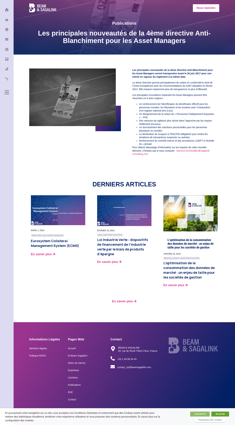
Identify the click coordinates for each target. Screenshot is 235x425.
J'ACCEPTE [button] (199, 414)
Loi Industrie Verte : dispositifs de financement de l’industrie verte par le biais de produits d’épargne (122, 246)
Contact (72, 399)
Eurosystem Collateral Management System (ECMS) (55, 243)
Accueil (72, 348)
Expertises (73, 370)
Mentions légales (38, 348)
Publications (74, 385)
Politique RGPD (37, 355)
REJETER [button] (220, 414)
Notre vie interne (76, 363)
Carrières (73, 377)
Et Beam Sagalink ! (78, 355)
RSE (70, 392)
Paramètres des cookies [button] (210, 420)
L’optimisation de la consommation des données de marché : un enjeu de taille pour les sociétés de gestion (189, 270)
